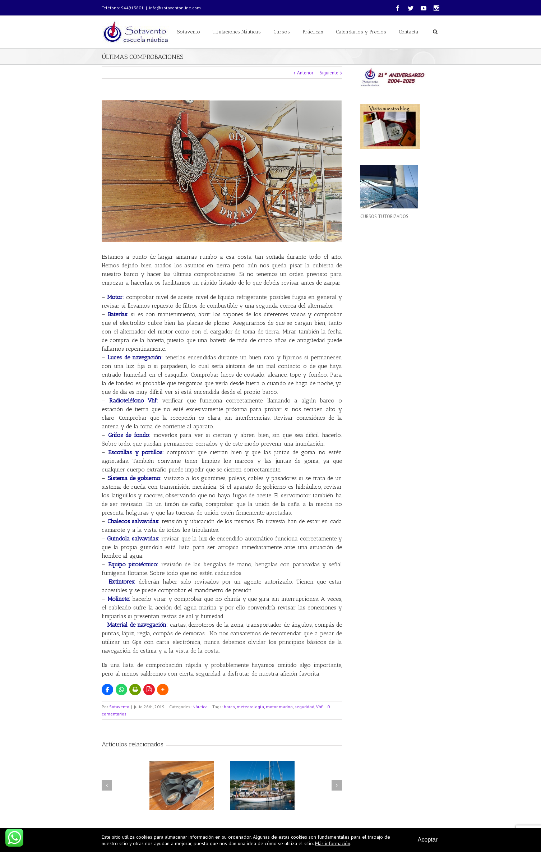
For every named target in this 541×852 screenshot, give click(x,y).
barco (229, 706)
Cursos (281, 32)
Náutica (200, 706)
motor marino (279, 706)
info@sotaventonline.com (175, 7)
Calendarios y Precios (361, 32)
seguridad (304, 706)
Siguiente (329, 73)
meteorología (250, 706)
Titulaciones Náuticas (237, 32)
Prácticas (312, 32)
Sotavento (188, 32)
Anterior (305, 73)
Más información (332, 843)
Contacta (409, 32)
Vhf (319, 706)
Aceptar (428, 840)
